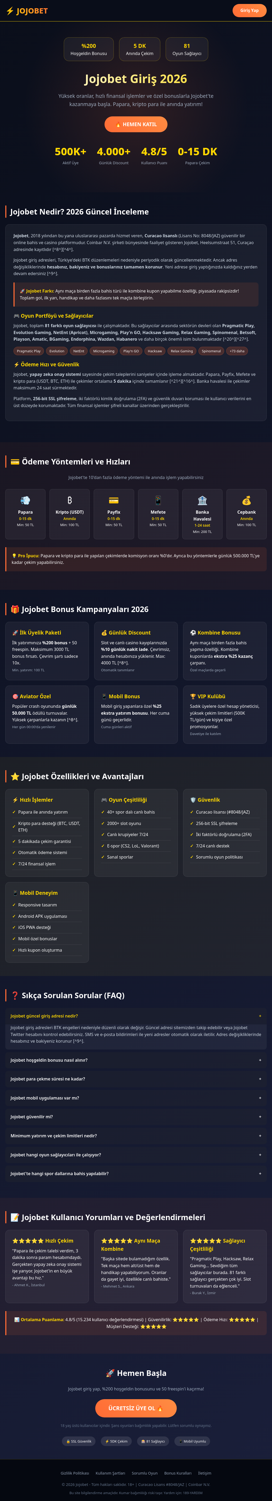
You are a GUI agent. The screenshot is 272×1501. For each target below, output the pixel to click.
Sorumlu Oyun (145, 1473)
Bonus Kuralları (178, 1473)
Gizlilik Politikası (75, 1473)
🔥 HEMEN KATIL (136, 124)
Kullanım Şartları (110, 1473)
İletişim (204, 1473)
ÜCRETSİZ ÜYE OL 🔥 (136, 1408)
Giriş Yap (250, 10)
